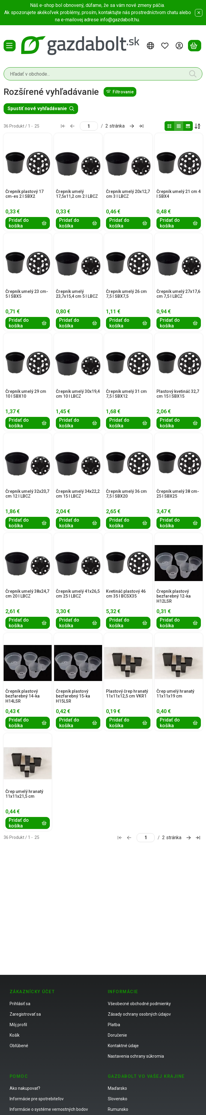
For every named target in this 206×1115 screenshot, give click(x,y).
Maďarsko (117, 1088)
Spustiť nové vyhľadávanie (41, 108)
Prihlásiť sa (20, 1003)
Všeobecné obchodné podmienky (139, 1003)
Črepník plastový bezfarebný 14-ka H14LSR (22, 696)
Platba (114, 1024)
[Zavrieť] (198, 13)
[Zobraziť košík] (194, 45)
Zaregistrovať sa (25, 1014)
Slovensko (117, 1098)
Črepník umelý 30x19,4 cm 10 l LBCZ (78, 394)
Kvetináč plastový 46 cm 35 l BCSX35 (126, 594)
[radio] (169, 126)
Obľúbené (19, 1045)
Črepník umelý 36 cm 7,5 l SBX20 (126, 494)
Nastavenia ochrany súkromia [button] (136, 1056)
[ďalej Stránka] (131, 126)
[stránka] (89, 126)
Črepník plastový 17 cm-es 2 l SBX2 (24, 194)
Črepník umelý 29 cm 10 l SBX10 (25, 394)
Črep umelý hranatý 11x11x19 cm (175, 694)
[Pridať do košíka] (27, 223)
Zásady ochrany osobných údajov (139, 1014)
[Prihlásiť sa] (180, 45)
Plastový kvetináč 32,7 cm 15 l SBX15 (177, 394)
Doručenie (117, 1035)
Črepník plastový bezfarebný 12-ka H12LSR (173, 596)
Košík (15, 1035)
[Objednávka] (197, 126)
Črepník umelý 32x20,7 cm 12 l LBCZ (27, 494)
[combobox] (103, 73)
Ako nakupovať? (25, 1088)
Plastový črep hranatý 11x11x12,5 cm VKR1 (127, 694)
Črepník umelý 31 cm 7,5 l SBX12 (126, 394)
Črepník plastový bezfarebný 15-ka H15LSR (73, 696)
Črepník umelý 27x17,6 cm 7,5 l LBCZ (178, 294)
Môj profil (18, 1024)
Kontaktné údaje (123, 1045)
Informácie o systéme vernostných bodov (49, 1109)
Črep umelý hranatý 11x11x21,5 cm (24, 794)
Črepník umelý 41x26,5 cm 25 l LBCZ (78, 594)
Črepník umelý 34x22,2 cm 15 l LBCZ (78, 494)
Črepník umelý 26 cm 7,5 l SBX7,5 (126, 294)
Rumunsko (118, 1109)
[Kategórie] (10, 45)
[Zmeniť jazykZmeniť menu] (151, 45)
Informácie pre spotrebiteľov (37, 1098)
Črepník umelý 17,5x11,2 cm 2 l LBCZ (77, 194)
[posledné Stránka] (141, 126)
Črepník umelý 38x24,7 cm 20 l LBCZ (27, 594)
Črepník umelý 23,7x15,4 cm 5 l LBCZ (77, 294)
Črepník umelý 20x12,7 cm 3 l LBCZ (128, 194)
